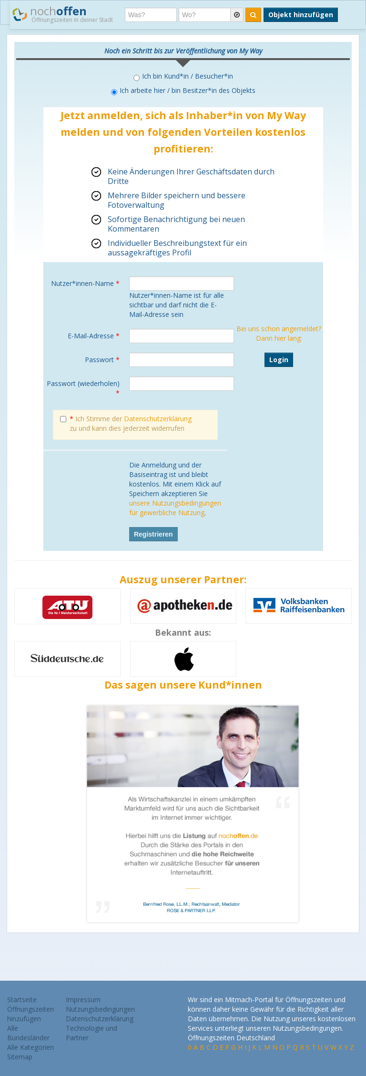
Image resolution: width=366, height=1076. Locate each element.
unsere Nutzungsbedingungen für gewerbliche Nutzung (175, 507)
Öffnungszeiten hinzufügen (30, 1014)
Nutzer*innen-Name (85, 283)
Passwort (102, 359)
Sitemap (19, 1056)
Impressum (83, 999)
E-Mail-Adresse (94, 335)
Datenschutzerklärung (158, 418)
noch (62, 14)
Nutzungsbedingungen (100, 1009)
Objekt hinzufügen (300, 14)
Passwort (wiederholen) (83, 388)
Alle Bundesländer (28, 1033)
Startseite (22, 999)
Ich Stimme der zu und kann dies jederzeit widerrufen (126, 423)
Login (278, 359)
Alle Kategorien (30, 1047)
